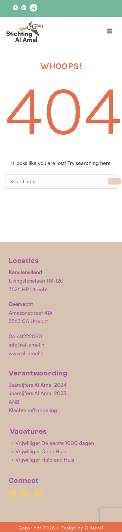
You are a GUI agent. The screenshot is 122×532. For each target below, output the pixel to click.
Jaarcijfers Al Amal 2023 (37, 393)
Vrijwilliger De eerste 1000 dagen (53, 443)
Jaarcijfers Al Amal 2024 (37, 385)
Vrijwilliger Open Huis (39, 451)
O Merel (94, 527)
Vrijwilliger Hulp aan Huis (43, 459)
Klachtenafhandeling (33, 410)
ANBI (15, 402)
